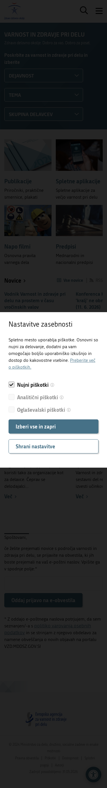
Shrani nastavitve (35, 446)
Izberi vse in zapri (36, 426)
